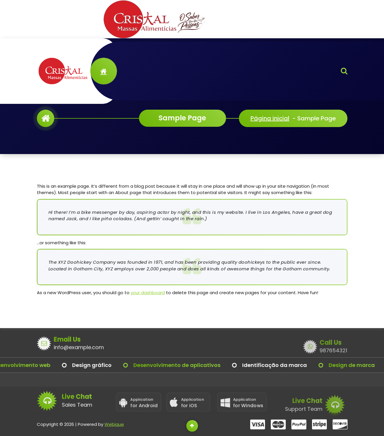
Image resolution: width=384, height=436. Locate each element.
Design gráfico (100, 365)
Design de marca (360, 365)
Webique (114, 431)
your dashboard (148, 293)
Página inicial (269, 118)
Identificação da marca (283, 365)
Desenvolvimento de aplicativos (185, 365)
